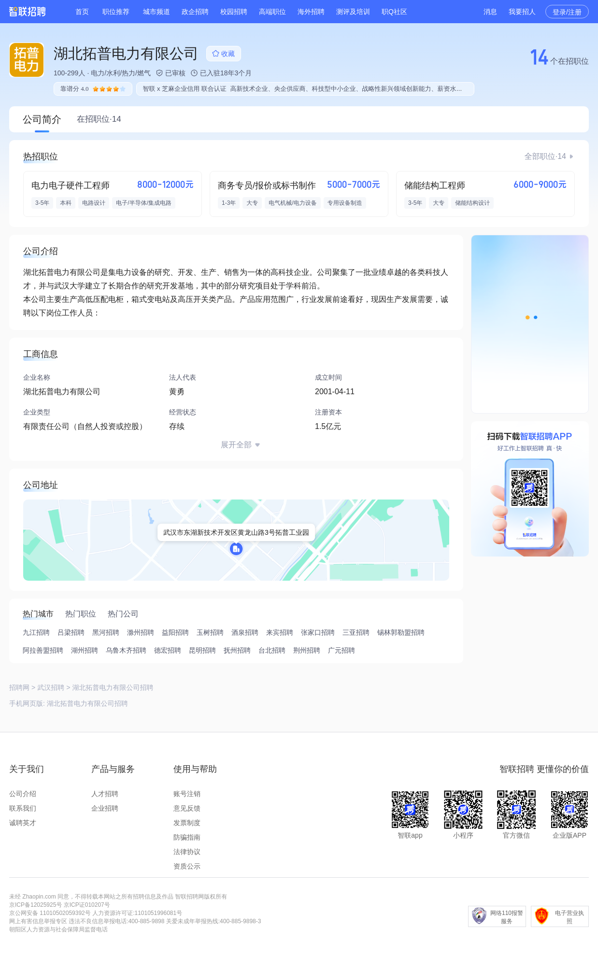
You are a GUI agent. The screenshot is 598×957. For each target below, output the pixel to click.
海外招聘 (311, 11)
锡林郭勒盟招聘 (401, 632)
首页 (82, 11)
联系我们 (22, 808)
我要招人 (522, 11)
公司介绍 (22, 794)
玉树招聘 (210, 632)
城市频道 (156, 11)
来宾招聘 (279, 632)
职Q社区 (394, 11)
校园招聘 (233, 11)
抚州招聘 (237, 650)
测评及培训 (353, 11)
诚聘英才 (22, 823)
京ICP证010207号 (87, 904)
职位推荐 (115, 11)
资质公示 (186, 866)
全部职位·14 (545, 156)
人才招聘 (104, 794)
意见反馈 (186, 808)
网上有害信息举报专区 (38, 921)
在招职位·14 (99, 119)
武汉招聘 (50, 687)
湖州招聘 (84, 650)
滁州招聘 (140, 632)
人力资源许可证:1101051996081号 (137, 913)
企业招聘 (104, 808)
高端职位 (272, 11)
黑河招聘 (105, 632)
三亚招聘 (356, 632)
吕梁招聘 (71, 632)
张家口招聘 (318, 632)
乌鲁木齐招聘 (126, 650)
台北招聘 (271, 650)
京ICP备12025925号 (35, 904)
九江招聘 (36, 632)
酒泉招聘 (244, 632)
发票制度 (186, 823)
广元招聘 (341, 650)
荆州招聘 (306, 650)
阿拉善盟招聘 (43, 650)
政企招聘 (195, 11)
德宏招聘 (167, 650)
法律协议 (186, 852)
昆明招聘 (202, 650)
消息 (490, 11)
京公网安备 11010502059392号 (50, 913)
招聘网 (19, 687)
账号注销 (186, 794)
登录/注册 (567, 12)
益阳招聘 (175, 632)
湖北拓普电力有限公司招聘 (87, 703)
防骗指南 (186, 837)
